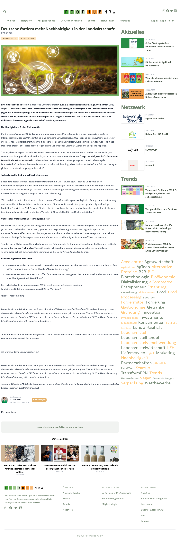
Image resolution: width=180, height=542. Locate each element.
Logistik (150, 353)
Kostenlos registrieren (113, 498)
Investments (151, 317)
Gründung (130, 312)
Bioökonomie (163, 277)
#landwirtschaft (9, 38)
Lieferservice (133, 352)
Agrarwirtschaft (159, 261)
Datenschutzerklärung (152, 509)
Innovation (151, 312)
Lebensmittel (133, 332)
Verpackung (132, 383)
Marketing (165, 352)
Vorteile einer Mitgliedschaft (116, 493)
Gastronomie (133, 307)
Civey (111, 104)
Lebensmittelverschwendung (148, 342)
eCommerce (160, 282)
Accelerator (132, 261)
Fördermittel (132, 302)
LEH (171, 347)
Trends (155, 373)
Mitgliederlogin (109, 504)
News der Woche (71, 493)
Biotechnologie (135, 277)
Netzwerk (26, 20)
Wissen (11, 20)
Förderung (155, 302)
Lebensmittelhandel (140, 337)
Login (154, 20)
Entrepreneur (133, 287)
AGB (143, 515)
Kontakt (145, 521)
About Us (145, 493)
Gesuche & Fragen (71, 20)
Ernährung (156, 287)
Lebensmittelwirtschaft (143, 347)
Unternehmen (130, 378)
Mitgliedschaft (46, 20)
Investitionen (129, 318)
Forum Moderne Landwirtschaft (41, 104)
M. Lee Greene (15, 399)
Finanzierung (129, 292)
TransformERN (134, 373)
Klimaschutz (129, 323)
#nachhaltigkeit (27, 38)
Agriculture (128, 267)
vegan (146, 378)
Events (91, 20)
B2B (142, 272)
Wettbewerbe (158, 383)
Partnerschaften (136, 363)
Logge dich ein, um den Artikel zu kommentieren (60, 427)
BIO (151, 272)
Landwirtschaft (147, 327)
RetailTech (127, 368)
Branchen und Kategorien (154, 498)
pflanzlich (159, 363)
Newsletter (107, 20)
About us (125, 20)
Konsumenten (151, 322)
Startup (143, 368)
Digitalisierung (134, 282)
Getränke (155, 307)
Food (161, 292)
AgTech (143, 267)
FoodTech (149, 297)
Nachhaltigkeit (134, 358)
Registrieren (167, 20)
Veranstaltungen (163, 378)
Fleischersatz (147, 292)
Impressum (146, 504)
